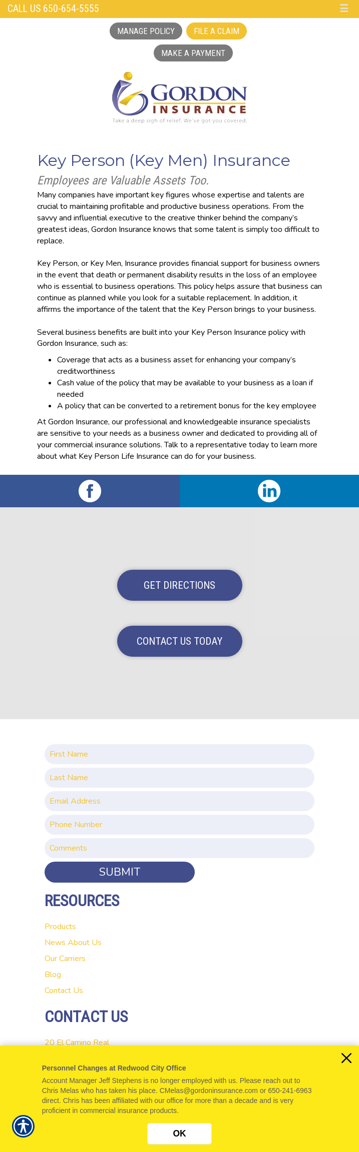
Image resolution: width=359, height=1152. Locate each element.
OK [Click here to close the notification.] (179, 1134)
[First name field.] (179, 754)
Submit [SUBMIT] (119, 872)
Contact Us (64, 990)
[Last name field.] (179, 778)
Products (60, 926)
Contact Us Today (179, 641)
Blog (53, 974)
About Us (85, 942)
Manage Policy (146, 31)
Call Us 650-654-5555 (53, 8)
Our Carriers (65, 958)
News (55, 942)
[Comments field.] (179, 848)
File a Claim (216, 31)
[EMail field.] (179, 801)
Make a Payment (193, 53)
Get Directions (179, 585)
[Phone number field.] (179, 825)
